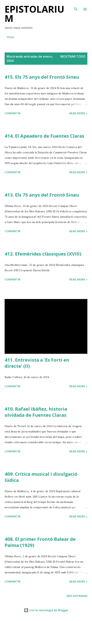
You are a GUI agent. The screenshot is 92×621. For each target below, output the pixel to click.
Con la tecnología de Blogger (46, 610)
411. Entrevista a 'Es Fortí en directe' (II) (37, 363)
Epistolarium (34, 14)
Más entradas (77, 596)
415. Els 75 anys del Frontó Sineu (42, 77)
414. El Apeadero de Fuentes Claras (44, 136)
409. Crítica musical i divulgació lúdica (41, 477)
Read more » (78, 113)
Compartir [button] (12, 113)
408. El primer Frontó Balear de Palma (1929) (40, 542)
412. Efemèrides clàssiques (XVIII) (43, 254)
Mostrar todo (72, 56)
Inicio (10, 37)
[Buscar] (75, 7)
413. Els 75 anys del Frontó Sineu (42, 195)
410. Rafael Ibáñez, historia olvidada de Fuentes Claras (36, 412)
